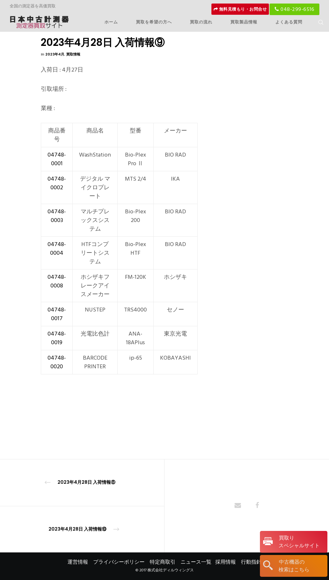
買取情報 (73, 54)
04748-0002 (57, 183)
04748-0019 (57, 338)
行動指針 (251, 562)
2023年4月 (54, 54)
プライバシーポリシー (119, 562)
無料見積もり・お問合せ (240, 9)
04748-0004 (57, 249)
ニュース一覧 (196, 562)
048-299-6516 (294, 9)
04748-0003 (57, 216)
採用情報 (225, 562)
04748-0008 (57, 281)
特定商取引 (162, 562)
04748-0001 (57, 159)
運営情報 (77, 562)
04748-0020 (57, 362)
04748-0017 (57, 314)
